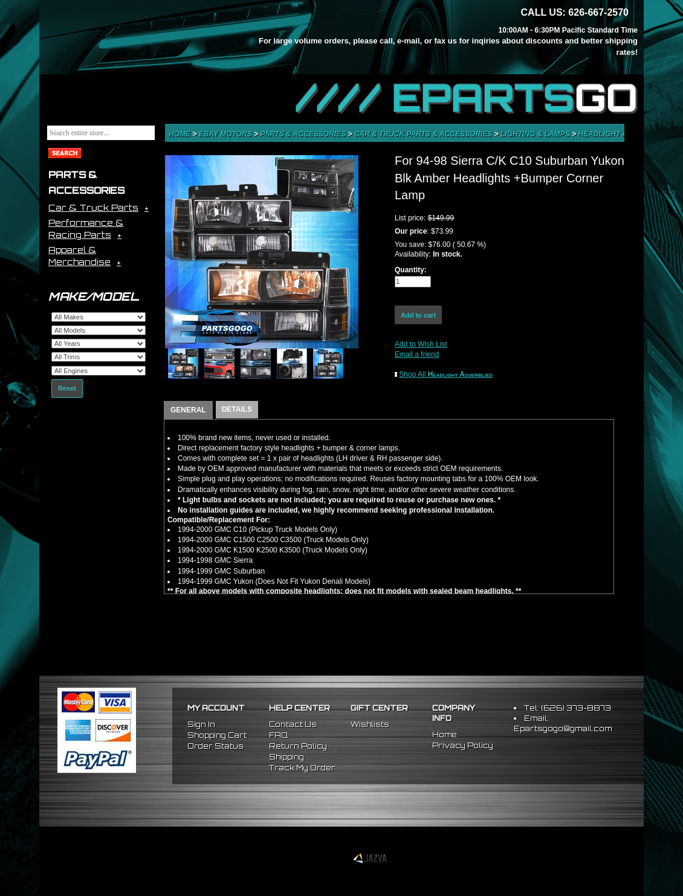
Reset (67, 388)
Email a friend (417, 354)
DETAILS (237, 409)
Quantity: (411, 270)
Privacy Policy (462, 745)
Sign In (201, 724)
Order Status (215, 745)
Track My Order (302, 767)
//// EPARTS (467, 98)
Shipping (286, 756)
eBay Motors (226, 134)
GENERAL (188, 410)
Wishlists (370, 724)
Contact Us (293, 724)
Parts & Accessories (304, 134)
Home (180, 134)
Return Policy (298, 745)
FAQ (278, 735)
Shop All (446, 374)
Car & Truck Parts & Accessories (424, 134)
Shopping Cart (217, 735)
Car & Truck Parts (93, 207)
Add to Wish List (421, 344)
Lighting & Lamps (536, 134)
